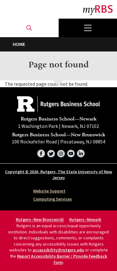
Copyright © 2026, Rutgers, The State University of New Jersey (58, 175)
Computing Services (52, 199)
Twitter (51, 152)
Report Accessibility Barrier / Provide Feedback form (62, 259)
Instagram (61, 152)
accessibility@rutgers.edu (58, 250)
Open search (29, 28)
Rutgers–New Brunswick (39, 220)
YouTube (71, 152)
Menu (88, 28)
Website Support (49, 191)
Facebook (41, 152)
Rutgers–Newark (85, 220)
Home (19, 44)
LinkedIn (81, 152)
